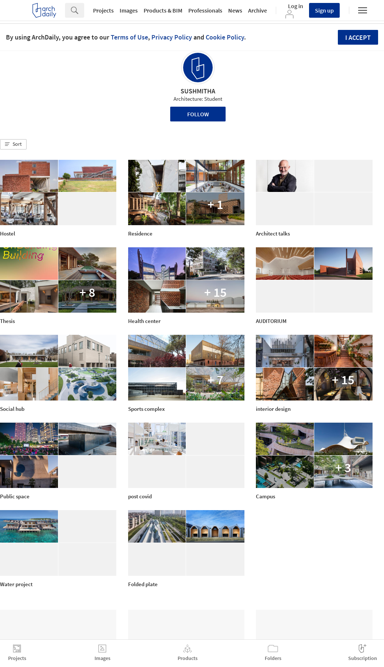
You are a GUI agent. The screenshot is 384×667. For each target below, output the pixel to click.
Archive (257, 10)
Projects (103, 10)
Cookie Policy (225, 37)
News (235, 10)
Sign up (324, 10)
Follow (198, 114)
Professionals (205, 10)
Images (129, 10)
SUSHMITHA (198, 91)
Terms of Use (129, 37)
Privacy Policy (171, 37)
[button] (13, 144)
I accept (358, 37)
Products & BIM (163, 10)
